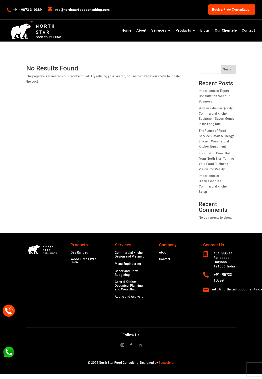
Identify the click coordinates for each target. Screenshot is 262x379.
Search (228, 69)
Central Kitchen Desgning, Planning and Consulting (129, 285)
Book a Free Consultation (232, 9)
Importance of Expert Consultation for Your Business (214, 96)
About (141, 30)
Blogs (205, 30)
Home (127, 30)
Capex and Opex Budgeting (126, 273)
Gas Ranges (79, 252)
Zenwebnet (166, 362)
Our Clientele (226, 30)
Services (158, 30)
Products (183, 30)
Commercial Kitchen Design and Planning (130, 254)
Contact (248, 30)
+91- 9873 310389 (27, 10)
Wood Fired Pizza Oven (83, 261)
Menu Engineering (128, 263)
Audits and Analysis (129, 296)
